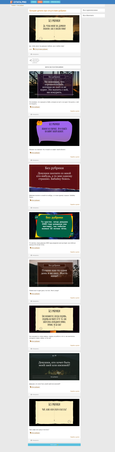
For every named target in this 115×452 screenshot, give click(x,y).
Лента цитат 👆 (54, 444)
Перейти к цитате (74, 111)
